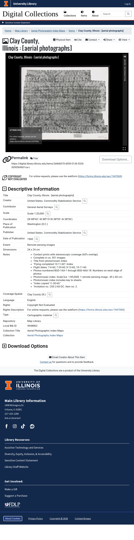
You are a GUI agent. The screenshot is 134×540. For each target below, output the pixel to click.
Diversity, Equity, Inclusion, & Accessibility (28, 454)
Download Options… (115, 159)
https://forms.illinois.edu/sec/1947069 (100, 176)
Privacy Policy (35, 518)
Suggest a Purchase (16, 496)
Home (8, 30)
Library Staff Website (16, 467)
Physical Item (62, 39)
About (95, 14)
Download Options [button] (25, 346)
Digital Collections (30, 14)
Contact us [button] (46, 362)
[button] (124, 56)
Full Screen (124, 148)
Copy (34, 158)
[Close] (39, 130)
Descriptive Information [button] (30, 189)
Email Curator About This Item (67, 357)
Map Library (21, 30)
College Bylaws (83, 518)
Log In (128, 4)
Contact (91, 39)
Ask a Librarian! (13, 418)
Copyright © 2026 (59, 518)
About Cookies (12, 518)
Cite (78, 39)
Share (108, 39)
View (123, 39)
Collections (70, 14)
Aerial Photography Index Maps (48, 30)
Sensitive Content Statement (17, 23)
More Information (125, 60)
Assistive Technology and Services (24, 447)
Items (84, 14)
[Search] (113, 14)
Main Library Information (25, 400)
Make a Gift (11, 489)
